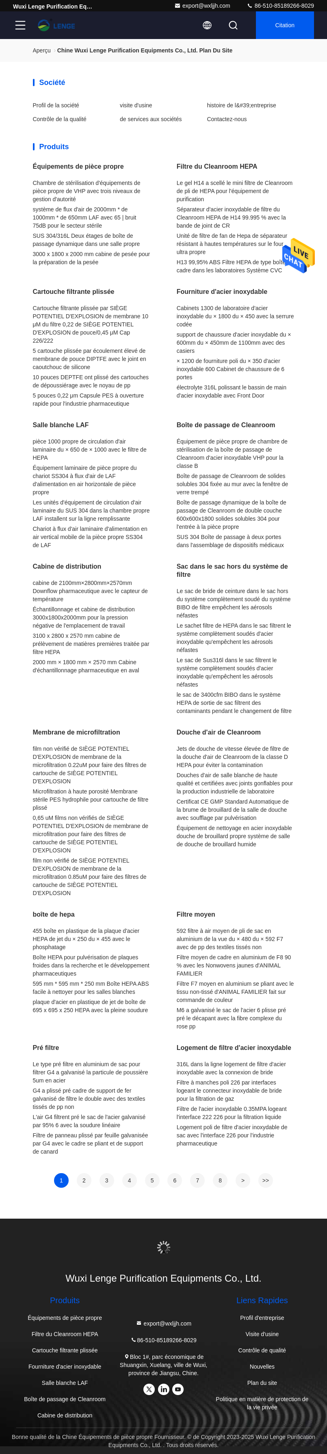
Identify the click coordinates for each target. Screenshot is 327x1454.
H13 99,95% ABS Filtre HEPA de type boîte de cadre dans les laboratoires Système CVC (235, 266)
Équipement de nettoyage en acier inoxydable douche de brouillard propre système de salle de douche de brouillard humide (234, 836)
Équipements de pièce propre (78, 166)
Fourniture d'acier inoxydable (222, 291)
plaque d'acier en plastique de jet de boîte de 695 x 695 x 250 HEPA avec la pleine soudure (90, 1006)
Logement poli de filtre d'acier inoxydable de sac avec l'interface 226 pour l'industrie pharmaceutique (232, 1135)
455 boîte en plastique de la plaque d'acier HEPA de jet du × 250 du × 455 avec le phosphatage (86, 939)
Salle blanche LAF (61, 425)
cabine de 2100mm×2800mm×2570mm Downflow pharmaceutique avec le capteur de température (90, 591)
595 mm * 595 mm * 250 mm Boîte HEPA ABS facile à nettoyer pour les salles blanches (91, 987)
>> (265, 1180)
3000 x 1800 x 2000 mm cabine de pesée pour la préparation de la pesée (91, 258)
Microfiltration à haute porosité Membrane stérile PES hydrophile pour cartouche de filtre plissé (91, 799)
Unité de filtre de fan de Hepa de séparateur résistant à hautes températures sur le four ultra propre (232, 244)
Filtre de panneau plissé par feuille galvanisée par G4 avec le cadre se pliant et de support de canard (90, 1143)
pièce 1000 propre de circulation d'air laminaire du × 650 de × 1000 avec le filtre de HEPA (90, 449)
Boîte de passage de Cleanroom (226, 425)
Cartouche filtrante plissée (74, 291)
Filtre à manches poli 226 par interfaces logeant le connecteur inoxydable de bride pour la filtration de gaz (229, 1090)
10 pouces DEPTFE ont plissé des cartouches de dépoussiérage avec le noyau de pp (91, 381)
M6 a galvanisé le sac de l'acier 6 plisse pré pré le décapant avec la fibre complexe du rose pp (231, 1018)
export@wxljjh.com (202, 5)
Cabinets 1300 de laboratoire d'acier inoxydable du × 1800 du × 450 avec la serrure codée (235, 316)
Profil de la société (56, 105)
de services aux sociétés (151, 119)
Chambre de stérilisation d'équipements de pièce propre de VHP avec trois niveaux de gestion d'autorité (87, 191)
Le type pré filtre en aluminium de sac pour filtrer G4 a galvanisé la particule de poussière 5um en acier (90, 1072)
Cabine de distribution (67, 566)
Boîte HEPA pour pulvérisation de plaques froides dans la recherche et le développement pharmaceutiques (91, 965)
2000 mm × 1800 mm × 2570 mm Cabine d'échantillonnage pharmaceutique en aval (86, 666)
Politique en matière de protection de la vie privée (262, 1403)
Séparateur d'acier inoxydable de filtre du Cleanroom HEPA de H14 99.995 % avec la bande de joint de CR (231, 217)
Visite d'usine (262, 1334)
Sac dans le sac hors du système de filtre (232, 570)
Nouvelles (262, 1366)
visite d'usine (136, 105)
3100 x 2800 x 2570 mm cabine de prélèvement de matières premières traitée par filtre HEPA (91, 643)
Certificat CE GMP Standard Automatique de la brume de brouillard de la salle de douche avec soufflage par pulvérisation (233, 809)
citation (285, 25)
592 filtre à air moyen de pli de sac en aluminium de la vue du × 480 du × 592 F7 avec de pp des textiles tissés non (230, 939)
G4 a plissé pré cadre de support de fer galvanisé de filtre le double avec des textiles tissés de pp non (89, 1098)
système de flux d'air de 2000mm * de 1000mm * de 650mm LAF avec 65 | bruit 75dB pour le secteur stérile (84, 217)
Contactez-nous (227, 119)
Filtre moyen (196, 914)
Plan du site (262, 1383)
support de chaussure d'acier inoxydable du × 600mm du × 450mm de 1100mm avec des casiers (234, 342)
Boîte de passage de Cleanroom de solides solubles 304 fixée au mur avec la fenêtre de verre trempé (232, 484)
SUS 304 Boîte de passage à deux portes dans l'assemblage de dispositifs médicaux (230, 541)
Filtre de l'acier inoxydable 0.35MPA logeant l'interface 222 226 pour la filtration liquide (232, 1113)
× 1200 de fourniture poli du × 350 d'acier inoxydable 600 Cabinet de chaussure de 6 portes (230, 369)
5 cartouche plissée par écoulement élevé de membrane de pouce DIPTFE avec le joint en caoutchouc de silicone (89, 359)
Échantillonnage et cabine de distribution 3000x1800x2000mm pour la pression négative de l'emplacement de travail (84, 617)
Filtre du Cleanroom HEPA (217, 166)
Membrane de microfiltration (76, 732)
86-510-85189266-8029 (280, 5)
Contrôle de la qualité (60, 119)
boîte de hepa (54, 914)
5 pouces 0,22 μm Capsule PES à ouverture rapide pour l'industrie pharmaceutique (88, 399)
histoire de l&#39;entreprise (241, 105)
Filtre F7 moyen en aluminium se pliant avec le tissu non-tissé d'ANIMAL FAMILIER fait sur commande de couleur (235, 991)
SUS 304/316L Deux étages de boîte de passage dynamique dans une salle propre (86, 240)
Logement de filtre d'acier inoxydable (234, 1047)
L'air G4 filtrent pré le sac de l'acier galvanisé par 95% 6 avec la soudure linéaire (89, 1121)
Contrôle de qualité (262, 1350)
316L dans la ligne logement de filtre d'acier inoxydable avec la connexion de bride (231, 1068)
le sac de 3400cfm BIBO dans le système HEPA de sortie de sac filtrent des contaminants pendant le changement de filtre (234, 702)
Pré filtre (46, 1047)
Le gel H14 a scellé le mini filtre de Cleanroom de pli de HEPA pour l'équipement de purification (235, 191)
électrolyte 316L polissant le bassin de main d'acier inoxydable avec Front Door (231, 391)
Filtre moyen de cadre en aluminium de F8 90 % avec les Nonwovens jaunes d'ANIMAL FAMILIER (234, 965)
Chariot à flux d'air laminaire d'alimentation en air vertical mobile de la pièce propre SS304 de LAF (90, 537)
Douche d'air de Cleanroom (219, 732)
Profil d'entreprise (262, 1318)
